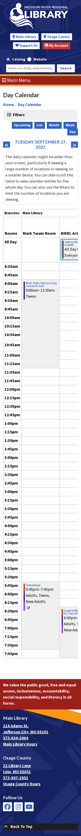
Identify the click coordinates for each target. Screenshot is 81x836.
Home (8, 105)
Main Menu (16, 80)
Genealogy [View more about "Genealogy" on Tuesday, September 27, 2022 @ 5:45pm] (33, 585)
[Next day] (74, 145)
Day (73, 131)
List (40, 125)
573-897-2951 (15, 778)
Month (54, 125)
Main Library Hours (20, 744)
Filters (18, 115)
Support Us (26, 45)
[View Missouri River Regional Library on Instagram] (18, 806)
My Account (56, 45)
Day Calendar (30, 105)
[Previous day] (6, 145)
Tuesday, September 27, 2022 (42, 144)
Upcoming (22, 125)
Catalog (18, 59)
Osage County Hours (21, 784)
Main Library (26, 36)
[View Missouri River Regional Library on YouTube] (29, 806)
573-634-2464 (15, 738)
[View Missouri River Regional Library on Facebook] (7, 806)
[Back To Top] (40, 826)
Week (70, 125)
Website (40, 59)
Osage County (58, 36)
